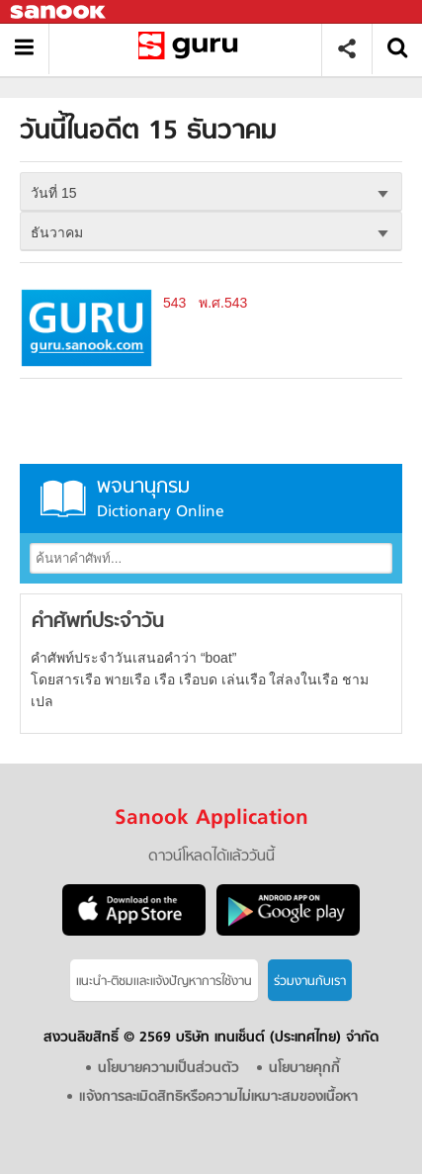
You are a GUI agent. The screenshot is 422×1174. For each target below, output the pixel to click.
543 (174, 303)
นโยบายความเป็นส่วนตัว (168, 1068)
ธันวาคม (57, 232)
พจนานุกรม (210, 498)
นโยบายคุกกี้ (304, 1068)
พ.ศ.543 (223, 303)
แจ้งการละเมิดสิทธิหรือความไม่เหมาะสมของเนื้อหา (218, 1097)
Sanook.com (59, 12)
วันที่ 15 (53, 193)
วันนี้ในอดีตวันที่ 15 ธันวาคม (192, 49)
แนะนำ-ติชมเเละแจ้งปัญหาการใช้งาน (164, 981)
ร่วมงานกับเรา (310, 981)
